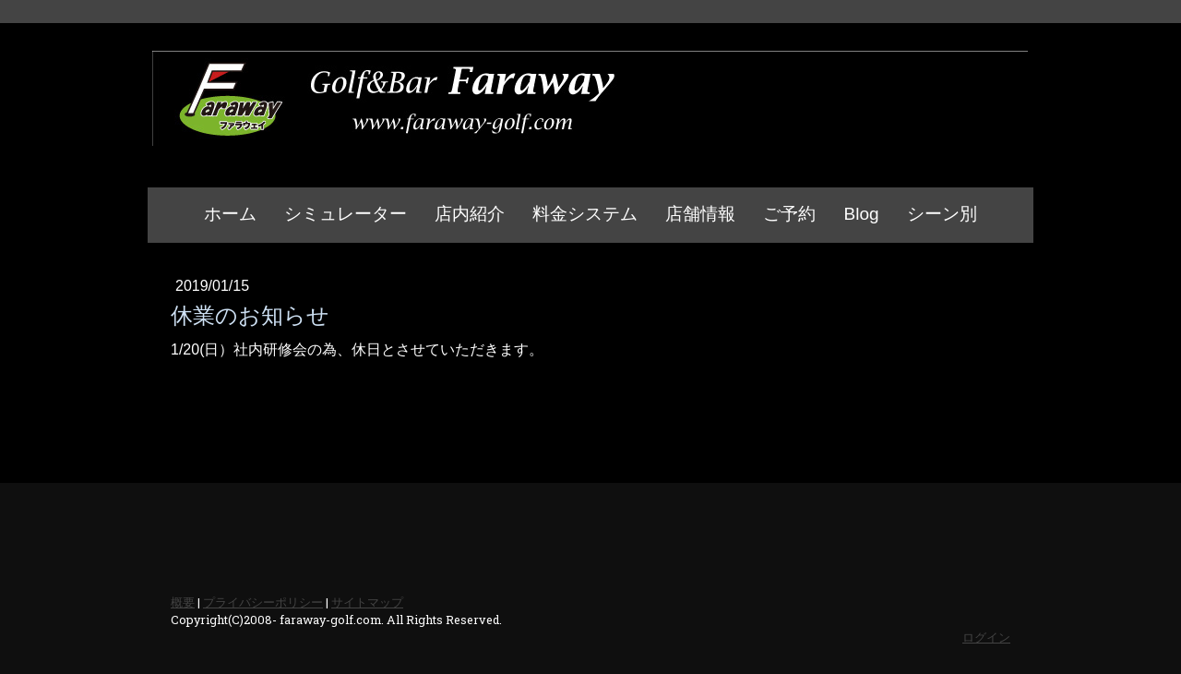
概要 (183, 602)
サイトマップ (367, 602)
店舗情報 (700, 213)
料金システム (585, 213)
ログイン (986, 637)
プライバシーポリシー (263, 602)
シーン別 (942, 213)
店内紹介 (470, 213)
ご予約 (789, 213)
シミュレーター (345, 213)
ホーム (230, 213)
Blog (860, 213)
